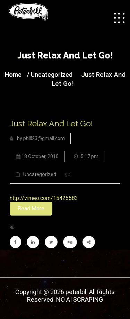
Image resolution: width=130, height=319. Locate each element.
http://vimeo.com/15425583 (44, 198)
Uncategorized (51, 74)
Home (13, 74)
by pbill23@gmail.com (37, 138)
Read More (31, 208)
